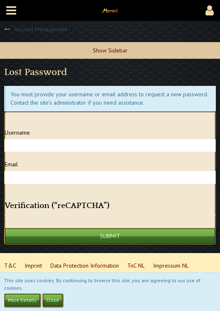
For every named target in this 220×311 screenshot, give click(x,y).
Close (52, 300)
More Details (22, 300)
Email (11, 164)
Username (17, 132)
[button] (11, 10)
